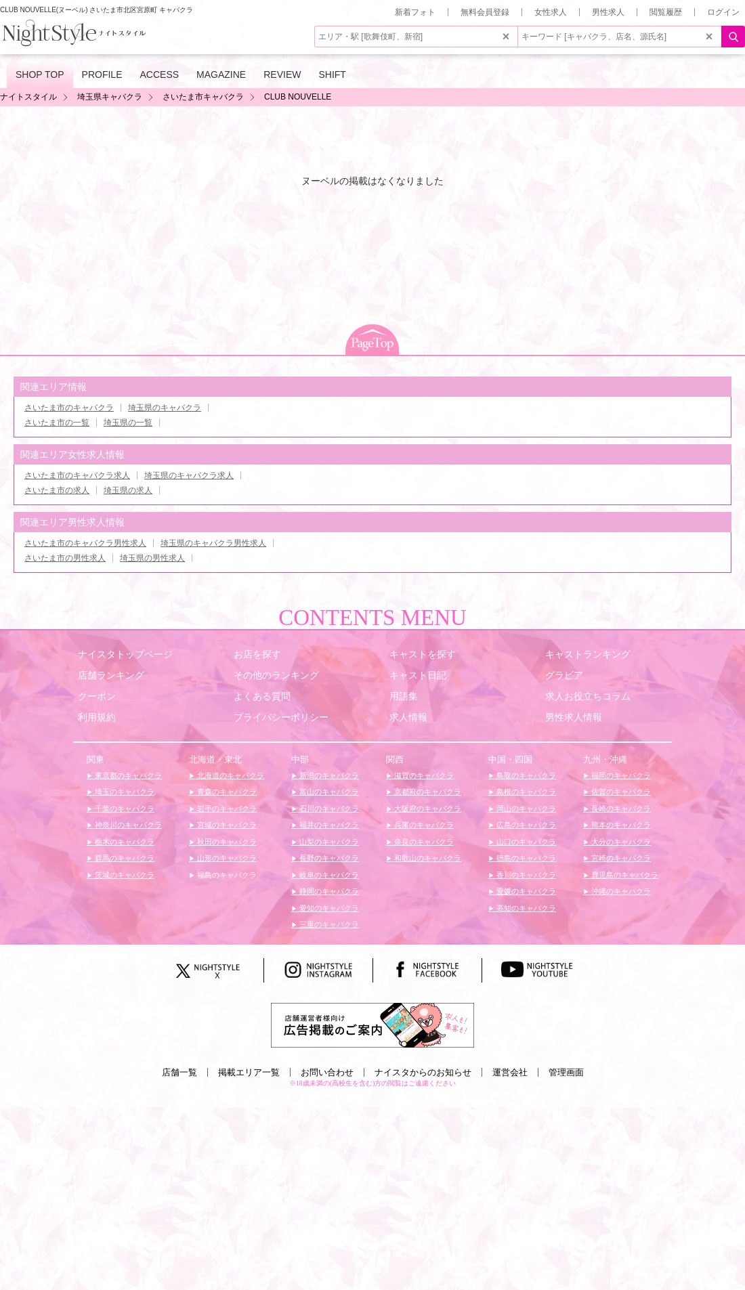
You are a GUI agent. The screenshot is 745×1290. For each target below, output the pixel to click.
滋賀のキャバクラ (423, 775)
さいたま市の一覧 (56, 422)
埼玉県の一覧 (128, 422)
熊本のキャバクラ (620, 825)
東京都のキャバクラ (127, 775)
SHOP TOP (40, 74)
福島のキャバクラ (226, 875)
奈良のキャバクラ (423, 842)
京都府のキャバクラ (426, 792)
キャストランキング (588, 654)
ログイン (723, 12)
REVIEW (282, 74)
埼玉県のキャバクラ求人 (189, 475)
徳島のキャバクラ (525, 858)
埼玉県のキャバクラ (164, 408)
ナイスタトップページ (125, 654)
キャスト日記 (417, 675)
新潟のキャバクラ (328, 775)
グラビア (564, 675)
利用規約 (97, 717)
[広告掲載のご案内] (372, 1024)
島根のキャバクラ (525, 792)
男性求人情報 (573, 717)
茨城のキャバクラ (123, 875)
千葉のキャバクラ (123, 808)
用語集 (403, 696)
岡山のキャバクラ (525, 808)
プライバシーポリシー (281, 717)
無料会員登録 (485, 12)
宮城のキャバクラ (226, 825)
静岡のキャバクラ (328, 891)
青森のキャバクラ (226, 792)
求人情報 (408, 717)
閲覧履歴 (666, 12)
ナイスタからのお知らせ (423, 1072)
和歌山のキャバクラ (426, 858)
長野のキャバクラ (328, 858)
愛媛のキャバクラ (525, 891)
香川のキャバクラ (525, 875)
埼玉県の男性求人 (152, 558)
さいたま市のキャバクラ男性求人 (85, 543)
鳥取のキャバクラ (525, 775)
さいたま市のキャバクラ (69, 408)
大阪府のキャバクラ (426, 808)
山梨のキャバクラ (328, 842)
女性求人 (550, 12)
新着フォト (415, 12)
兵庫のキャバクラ (423, 825)
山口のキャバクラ (525, 842)
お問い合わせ (327, 1072)
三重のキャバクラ (328, 924)
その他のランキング (276, 675)
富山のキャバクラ (328, 792)
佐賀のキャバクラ (620, 792)
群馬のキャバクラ (123, 858)
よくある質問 (262, 696)
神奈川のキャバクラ (127, 825)
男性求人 (608, 12)
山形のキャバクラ (226, 858)
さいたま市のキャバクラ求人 (77, 475)
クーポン (97, 696)
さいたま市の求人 (56, 490)
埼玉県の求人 (128, 490)
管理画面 (566, 1072)
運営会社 (510, 1072)
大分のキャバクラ (620, 842)
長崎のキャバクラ (620, 808)
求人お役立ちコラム (588, 696)
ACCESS (159, 74)
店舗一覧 (179, 1072)
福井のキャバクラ (328, 825)
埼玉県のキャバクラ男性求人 (213, 543)
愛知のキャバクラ (328, 908)
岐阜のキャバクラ (328, 875)
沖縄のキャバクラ (620, 891)
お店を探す (257, 654)
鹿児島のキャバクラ (623, 875)
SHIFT (331, 74)
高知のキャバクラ (525, 908)
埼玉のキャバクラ (123, 792)
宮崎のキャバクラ (620, 858)
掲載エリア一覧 (249, 1072)
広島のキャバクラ (525, 825)
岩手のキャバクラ (226, 808)
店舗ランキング (111, 675)
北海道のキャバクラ (229, 775)
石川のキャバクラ (328, 808)
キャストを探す (422, 654)
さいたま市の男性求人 (65, 558)
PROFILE (102, 74)
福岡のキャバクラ (620, 775)
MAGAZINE (221, 74)
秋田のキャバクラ (226, 842)
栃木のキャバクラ (123, 842)
